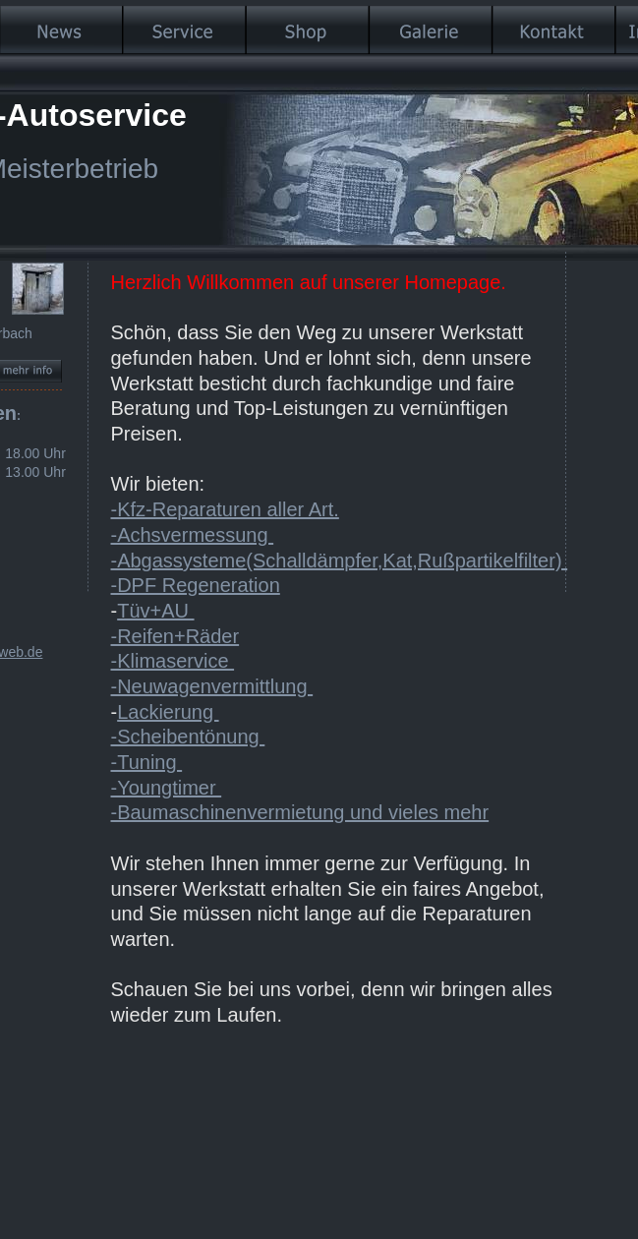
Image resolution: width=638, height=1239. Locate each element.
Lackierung (167, 712)
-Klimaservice (173, 661)
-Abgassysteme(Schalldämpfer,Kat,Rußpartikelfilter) (339, 560)
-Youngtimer (166, 787)
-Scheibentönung (188, 736)
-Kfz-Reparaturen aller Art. (225, 509)
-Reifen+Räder (175, 636)
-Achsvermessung (192, 535)
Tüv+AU (155, 610)
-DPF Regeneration (195, 585)
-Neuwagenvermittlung (212, 686)
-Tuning (147, 762)
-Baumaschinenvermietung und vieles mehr (300, 812)
